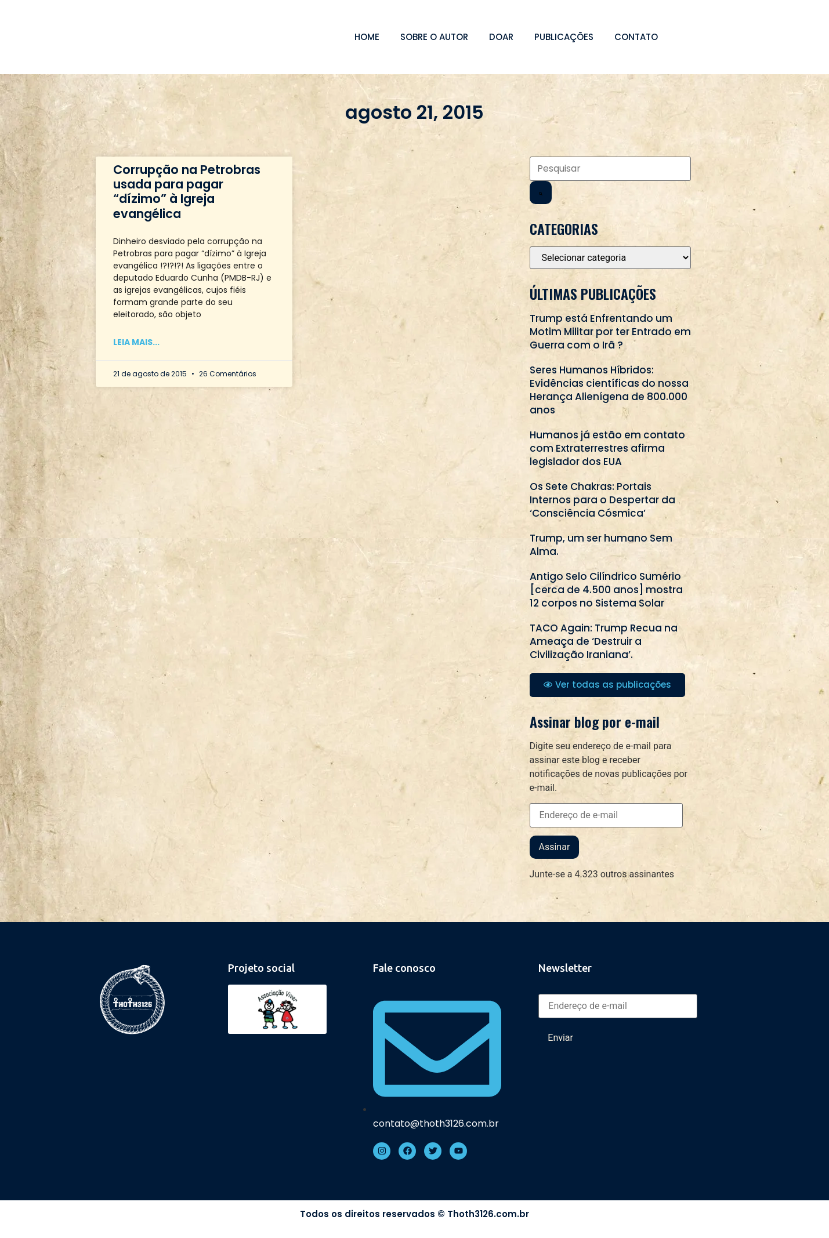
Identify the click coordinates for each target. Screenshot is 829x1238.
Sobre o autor (434, 37)
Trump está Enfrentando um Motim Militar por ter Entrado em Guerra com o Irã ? (610, 331)
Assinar (554, 846)
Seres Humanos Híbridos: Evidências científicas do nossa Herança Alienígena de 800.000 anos (609, 390)
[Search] (541, 192)
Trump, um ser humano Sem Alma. (601, 544)
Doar (501, 37)
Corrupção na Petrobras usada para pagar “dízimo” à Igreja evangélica (186, 191)
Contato (636, 37)
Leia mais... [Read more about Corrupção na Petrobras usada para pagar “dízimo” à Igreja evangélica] (136, 342)
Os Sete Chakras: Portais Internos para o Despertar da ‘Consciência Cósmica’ (602, 500)
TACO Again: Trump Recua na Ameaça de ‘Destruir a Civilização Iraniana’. (604, 641)
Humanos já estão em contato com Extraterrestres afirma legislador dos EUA (607, 448)
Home (366, 37)
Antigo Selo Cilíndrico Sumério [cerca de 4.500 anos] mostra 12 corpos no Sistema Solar (606, 589)
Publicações (563, 37)
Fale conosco (404, 968)
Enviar (560, 1037)
